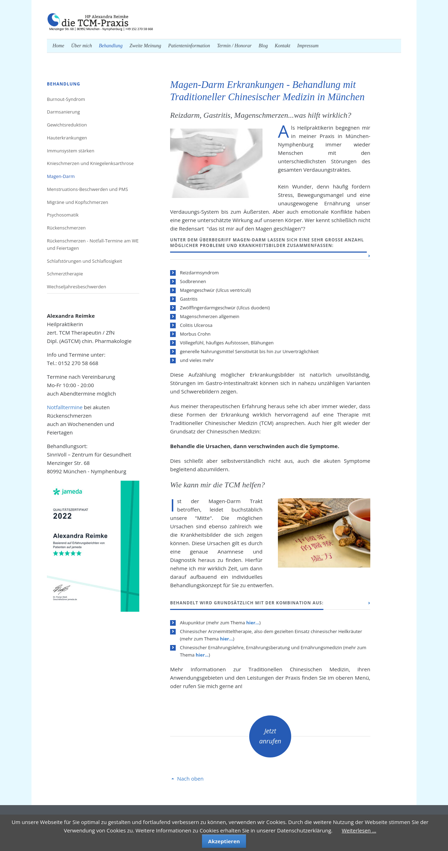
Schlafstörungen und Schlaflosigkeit (84, 261)
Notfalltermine (65, 407)
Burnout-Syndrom (66, 99)
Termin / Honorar (234, 45)
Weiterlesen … (359, 830)
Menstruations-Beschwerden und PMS (87, 189)
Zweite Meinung (145, 45)
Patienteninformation (189, 45)
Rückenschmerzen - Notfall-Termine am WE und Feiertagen (93, 244)
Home (58, 45)
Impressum (307, 45)
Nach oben (190, 778)
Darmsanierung (63, 112)
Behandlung (111, 45)
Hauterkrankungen (67, 138)
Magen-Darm (61, 176)
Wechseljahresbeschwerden (76, 286)
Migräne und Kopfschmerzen (77, 202)
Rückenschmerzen (66, 228)
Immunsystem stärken (70, 150)
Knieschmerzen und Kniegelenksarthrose (90, 163)
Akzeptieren (224, 841)
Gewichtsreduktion (67, 125)
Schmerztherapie (65, 273)
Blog (263, 45)
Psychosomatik (63, 215)
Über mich (81, 45)
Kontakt (282, 45)
